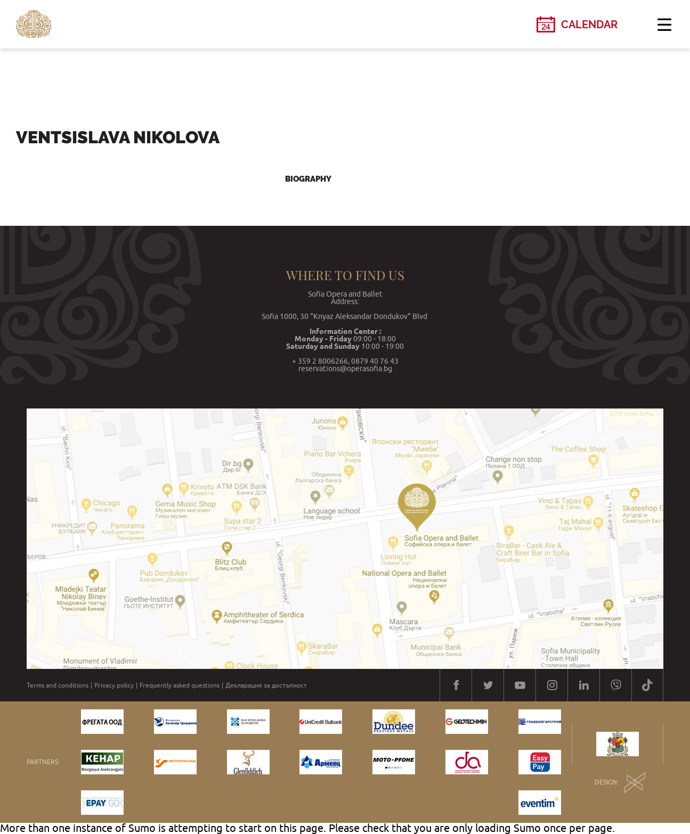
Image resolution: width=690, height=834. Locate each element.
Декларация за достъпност (266, 685)
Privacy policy (114, 685)
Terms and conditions (57, 685)
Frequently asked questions (180, 685)
